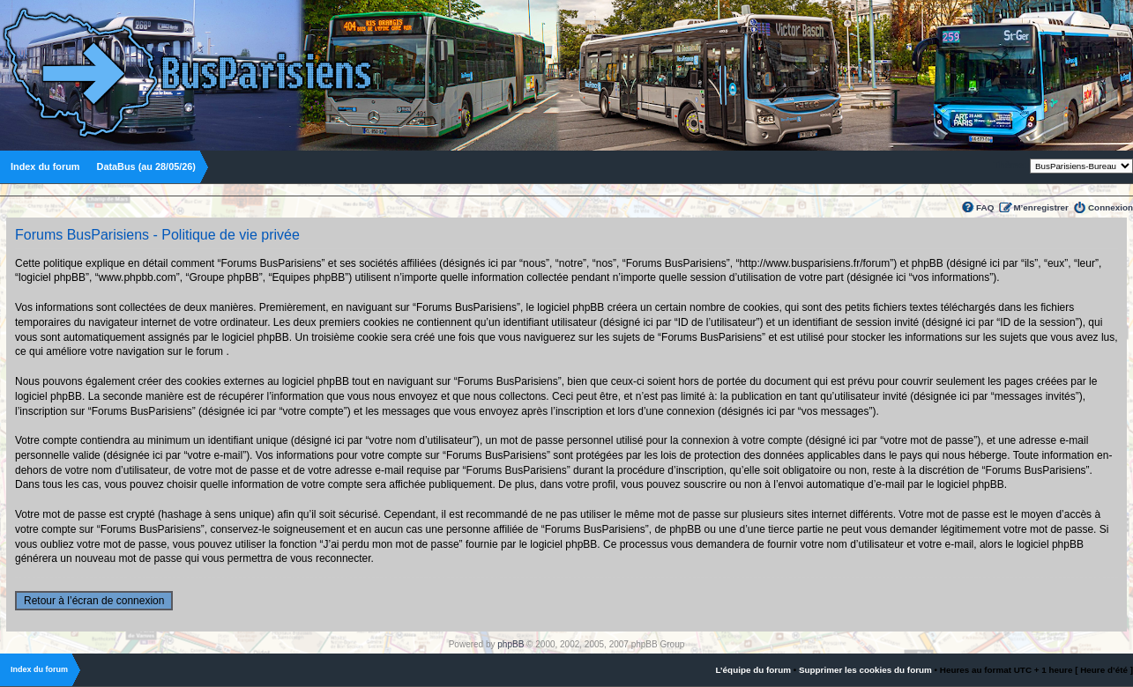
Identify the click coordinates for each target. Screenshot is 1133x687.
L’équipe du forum (753, 670)
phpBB (510, 644)
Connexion (1110, 207)
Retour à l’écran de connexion (94, 601)
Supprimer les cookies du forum (865, 670)
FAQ (985, 207)
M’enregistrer (1041, 207)
